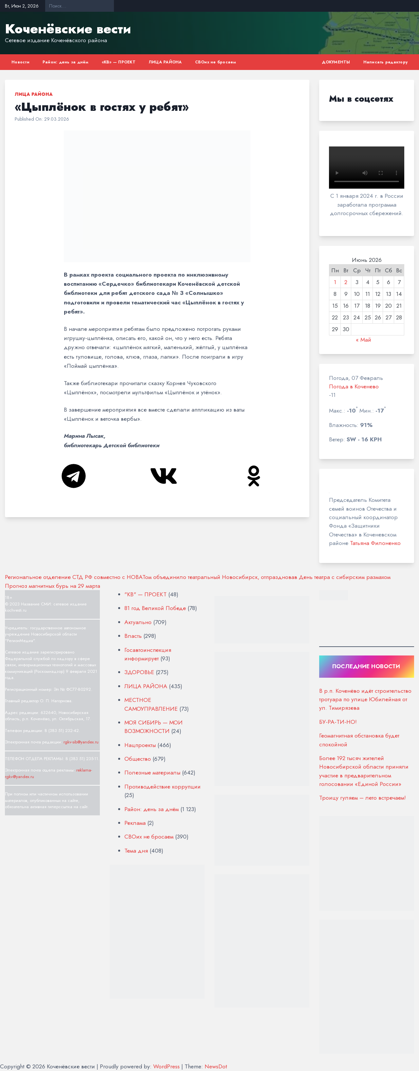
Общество (137, 759)
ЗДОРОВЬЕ (139, 672)
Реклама (135, 823)
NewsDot (216, 1066)
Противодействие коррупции (162, 786)
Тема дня (136, 850)
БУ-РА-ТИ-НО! (338, 722)
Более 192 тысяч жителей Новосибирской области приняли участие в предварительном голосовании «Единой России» (364, 771)
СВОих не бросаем (215, 62)
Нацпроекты (140, 745)
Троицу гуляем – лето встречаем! (362, 797)
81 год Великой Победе (155, 608)
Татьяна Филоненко (375, 543)
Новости (20, 62)
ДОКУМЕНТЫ (336, 62)
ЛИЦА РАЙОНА (165, 62)
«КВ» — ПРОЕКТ (119, 62)
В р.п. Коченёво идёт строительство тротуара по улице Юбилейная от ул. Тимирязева (365, 699)
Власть (133, 636)
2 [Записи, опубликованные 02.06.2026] (345, 282)
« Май (363, 339)
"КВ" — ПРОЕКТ (145, 594)
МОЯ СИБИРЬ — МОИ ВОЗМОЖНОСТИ (153, 726)
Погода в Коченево (354, 386)
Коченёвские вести (68, 28)
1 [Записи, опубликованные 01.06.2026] (335, 282)
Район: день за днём (66, 62)
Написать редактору (385, 62)
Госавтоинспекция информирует (147, 654)
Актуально (138, 622)
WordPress (166, 1066)
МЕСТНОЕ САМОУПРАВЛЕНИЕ (151, 704)
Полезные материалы (152, 772)
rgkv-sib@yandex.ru (81, 742)
